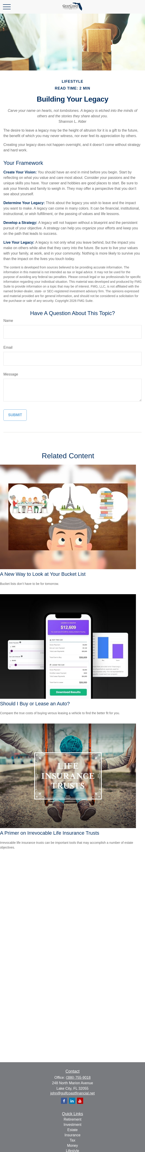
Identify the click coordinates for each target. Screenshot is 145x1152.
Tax (72, 1140)
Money (72, 1145)
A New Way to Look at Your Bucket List (43, 574)
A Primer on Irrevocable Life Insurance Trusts (49, 833)
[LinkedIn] (72, 1101)
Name (8, 321)
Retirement (72, 1119)
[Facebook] (64, 1101)
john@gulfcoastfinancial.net (72, 1093)
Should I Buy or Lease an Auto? (35, 703)
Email (7, 347)
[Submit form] (15, 415)
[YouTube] (80, 1101)
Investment (72, 1125)
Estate (72, 1130)
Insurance (72, 1135)
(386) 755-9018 (78, 1077)
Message (10, 374)
